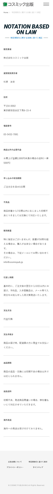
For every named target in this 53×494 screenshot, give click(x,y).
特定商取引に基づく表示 (38, 462)
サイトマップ (38, 467)
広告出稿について (15, 462)
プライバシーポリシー (15, 467)
